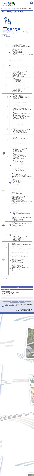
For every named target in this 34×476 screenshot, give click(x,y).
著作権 (11, 302)
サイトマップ (16, 302)
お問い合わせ (22, 302)
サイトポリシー (15, 301)
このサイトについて (7, 301)
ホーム (5, 8)
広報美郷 (8, 8)
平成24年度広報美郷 (14, 8)
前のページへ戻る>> (5, 278)
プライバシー (21, 301)
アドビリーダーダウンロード (6, 36)
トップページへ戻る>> (5, 276)
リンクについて (28, 301)
